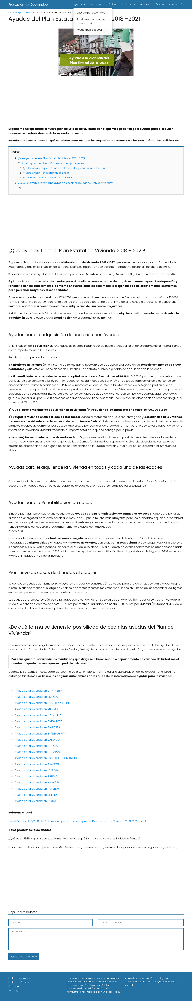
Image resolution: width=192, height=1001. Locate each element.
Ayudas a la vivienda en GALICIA (36, 746)
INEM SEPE (95, 4)
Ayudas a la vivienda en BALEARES (37, 727)
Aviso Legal (14, 990)
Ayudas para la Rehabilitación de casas (46, 173)
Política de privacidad (20, 978)
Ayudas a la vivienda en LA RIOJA (37, 770)
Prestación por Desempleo (28, 4)
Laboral (144, 4)
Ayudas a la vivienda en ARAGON (37, 764)
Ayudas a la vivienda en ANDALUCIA (38, 721)
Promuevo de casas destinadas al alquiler (47, 177)
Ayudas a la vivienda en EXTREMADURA (40, 733)
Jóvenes (159, 4)
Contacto (13, 986)
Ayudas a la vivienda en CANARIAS (38, 752)
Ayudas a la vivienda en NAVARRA (37, 782)
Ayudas (78, 4)
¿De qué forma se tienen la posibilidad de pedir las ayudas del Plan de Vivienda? (65, 183)
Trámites (111, 4)
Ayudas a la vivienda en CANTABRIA (38, 690)
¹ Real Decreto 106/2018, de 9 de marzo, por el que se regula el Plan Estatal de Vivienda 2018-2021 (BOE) (77, 821)
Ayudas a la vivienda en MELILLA (36, 795)
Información (176, 4)
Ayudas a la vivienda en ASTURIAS (37, 789)
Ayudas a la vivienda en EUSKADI (36, 776)
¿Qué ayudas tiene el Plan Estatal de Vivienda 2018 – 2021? (51, 158)
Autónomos (128, 4)
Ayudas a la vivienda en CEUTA (35, 801)
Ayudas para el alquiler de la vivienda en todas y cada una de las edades (66, 168)
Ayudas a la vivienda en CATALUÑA (38, 715)
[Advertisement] (96, 104)
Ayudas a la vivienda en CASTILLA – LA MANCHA (46, 758)
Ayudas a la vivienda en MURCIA (36, 697)
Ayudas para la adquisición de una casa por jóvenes (53, 163)
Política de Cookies (18, 982)
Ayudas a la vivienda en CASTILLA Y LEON (42, 703)
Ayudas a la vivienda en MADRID (36, 709)
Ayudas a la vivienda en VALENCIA (37, 740)
